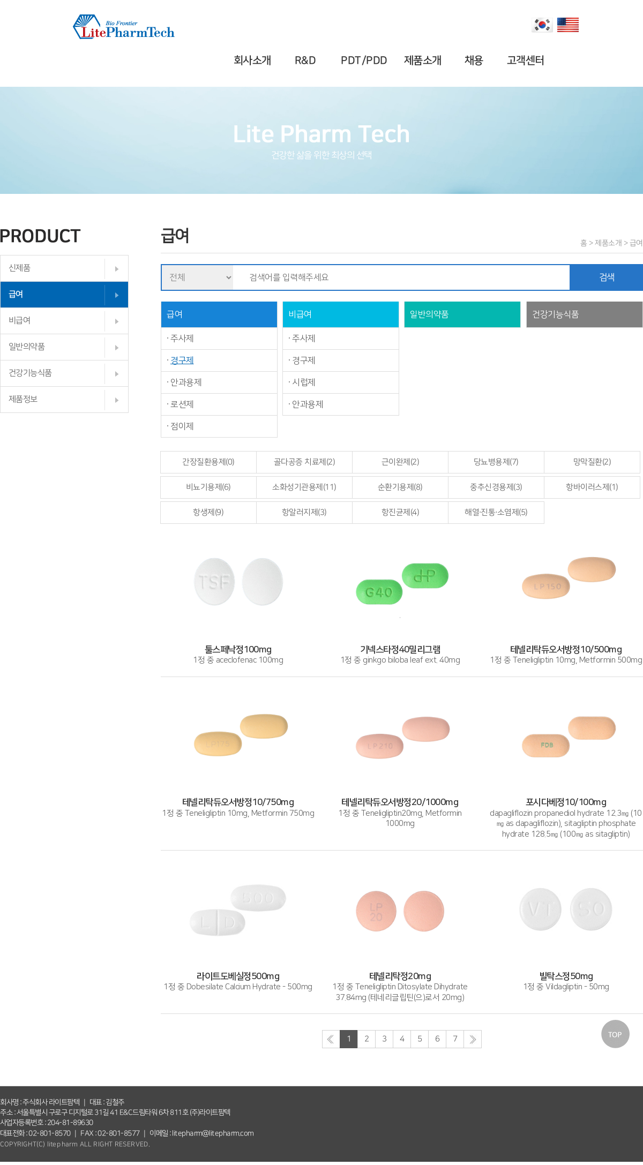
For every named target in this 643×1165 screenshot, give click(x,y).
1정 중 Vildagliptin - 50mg (565, 976)
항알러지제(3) (304, 512)
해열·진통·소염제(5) (496, 512)
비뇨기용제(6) (208, 487)
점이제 (182, 426)
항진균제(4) (401, 512)
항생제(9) (208, 512)
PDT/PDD (366, 60)
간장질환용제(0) (208, 462)
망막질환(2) (592, 462)
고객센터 (526, 60)
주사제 (182, 338)
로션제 (182, 404)
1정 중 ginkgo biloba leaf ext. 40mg (400, 650)
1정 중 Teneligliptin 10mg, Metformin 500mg (566, 650)
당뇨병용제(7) (496, 462)
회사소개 (254, 60)
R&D (307, 60)
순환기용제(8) (400, 487)
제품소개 (423, 60)
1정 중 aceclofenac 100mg (237, 650)
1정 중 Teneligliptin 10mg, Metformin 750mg (238, 803)
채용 (476, 60)
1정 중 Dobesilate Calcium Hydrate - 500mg (237, 976)
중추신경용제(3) (496, 487)
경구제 (182, 360)
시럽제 (304, 382)
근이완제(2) (401, 462)
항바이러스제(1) (592, 487)
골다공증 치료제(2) (304, 462)
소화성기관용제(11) (304, 487)
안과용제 (185, 382)
